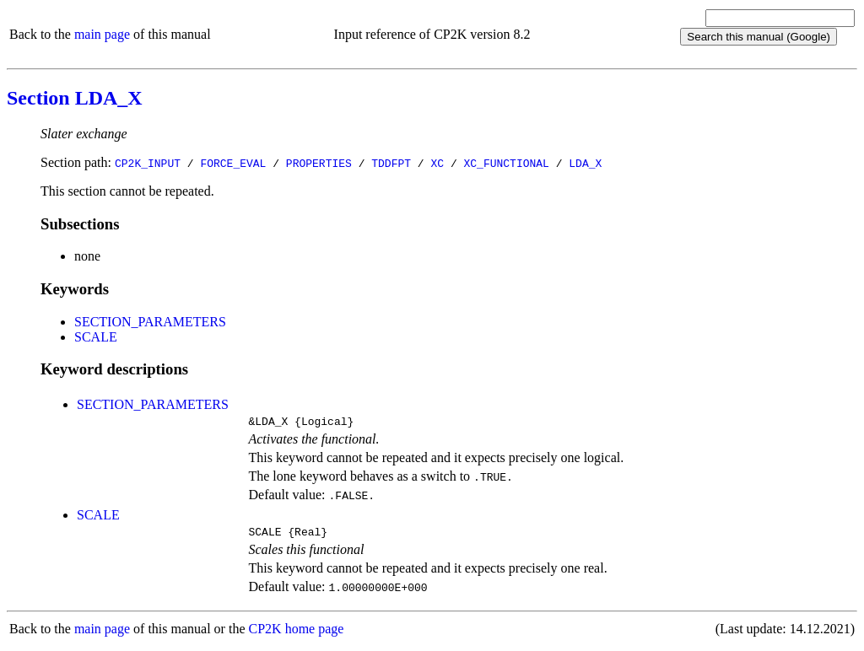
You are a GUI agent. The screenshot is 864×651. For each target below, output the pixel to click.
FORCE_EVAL (233, 162)
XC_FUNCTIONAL (505, 162)
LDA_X (585, 162)
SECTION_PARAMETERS (150, 322)
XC (437, 162)
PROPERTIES (319, 162)
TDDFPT (391, 162)
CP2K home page (296, 634)
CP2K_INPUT (148, 162)
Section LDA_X (75, 98)
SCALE (95, 337)
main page (102, 34)
